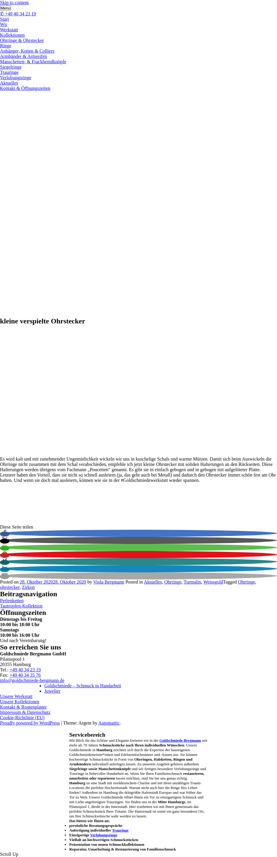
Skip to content (14, 2)
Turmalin (192, 581)
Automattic (109, 722)
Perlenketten (12, 600)
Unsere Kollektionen (19, 701)
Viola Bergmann (108, 581)
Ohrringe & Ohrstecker (22, 40)
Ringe (5, 45)
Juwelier (52, 691)
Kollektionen (12, 35)
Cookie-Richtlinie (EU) (22, 717)
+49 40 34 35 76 (25, 675)
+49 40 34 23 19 (25, 669)
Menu (5, 8)
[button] (4, 534)
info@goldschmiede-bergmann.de (32, 680)
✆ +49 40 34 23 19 (18, 13)
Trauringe (9, 72)
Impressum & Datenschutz (25, 712)
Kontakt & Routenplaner (23, 706)
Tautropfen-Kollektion (21, 605)
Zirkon (28, 587)
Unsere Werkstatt (16, 696)
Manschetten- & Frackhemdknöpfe (33, 61)
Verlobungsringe (15, 77)
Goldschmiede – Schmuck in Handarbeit (82, 685)
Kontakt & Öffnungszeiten (25, 88)
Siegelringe (11, 66)
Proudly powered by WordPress (30, 722)
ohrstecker (10, 587)
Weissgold (213, 581)
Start (4, 19)
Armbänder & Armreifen (23, 56)
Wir (3, 24)
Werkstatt (9, 29)
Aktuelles (9, 82)
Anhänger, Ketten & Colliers (27, 51)
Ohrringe (173, 581)
